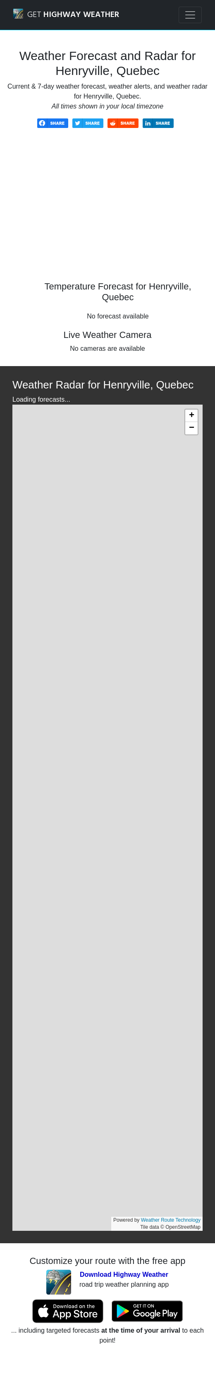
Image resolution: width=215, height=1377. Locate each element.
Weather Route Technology (171, 1220)
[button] (191, 416)
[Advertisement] (107, 211)
